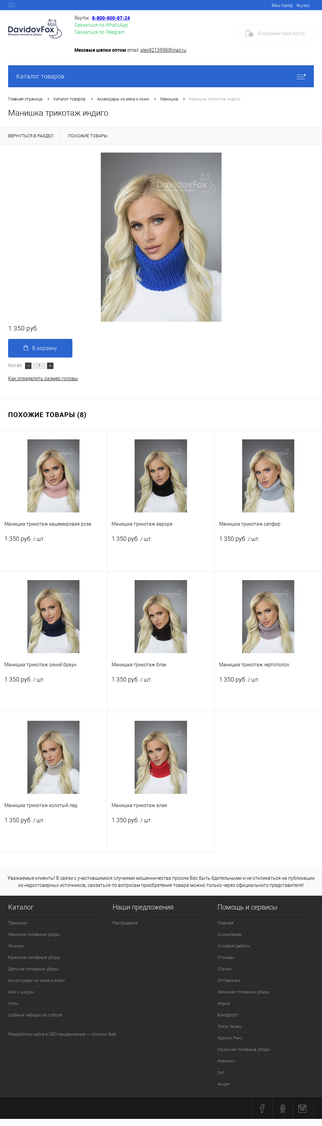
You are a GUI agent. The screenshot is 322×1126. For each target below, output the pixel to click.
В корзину (40, 348)
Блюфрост (227, 1014)
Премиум (17, 922)
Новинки (226, 1060)
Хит (221, 1072)
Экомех (16, 945)
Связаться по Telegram (99, 32)
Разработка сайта (26, 1034)
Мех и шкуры (21, 991)
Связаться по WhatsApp (101, 25)
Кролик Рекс (230, 1037)
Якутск (303, 5)
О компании (229, 934)
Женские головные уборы (34, 934)
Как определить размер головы (43, 378)
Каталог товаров (161, 76)
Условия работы (233, 945)
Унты (13, 1003)
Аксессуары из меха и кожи (36, 980)
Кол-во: (16, 365)
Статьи (224, 968)
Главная (225, 922)
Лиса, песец (229, 1026)
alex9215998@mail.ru (163, 50)
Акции (223, 1083)
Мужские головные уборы (34, 957)
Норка (223, 1003)
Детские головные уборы (33, 968)
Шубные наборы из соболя (35, 1014)
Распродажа (125, 922)
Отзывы (225, 957)
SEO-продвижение (67, 1034)
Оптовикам (228, 980)
